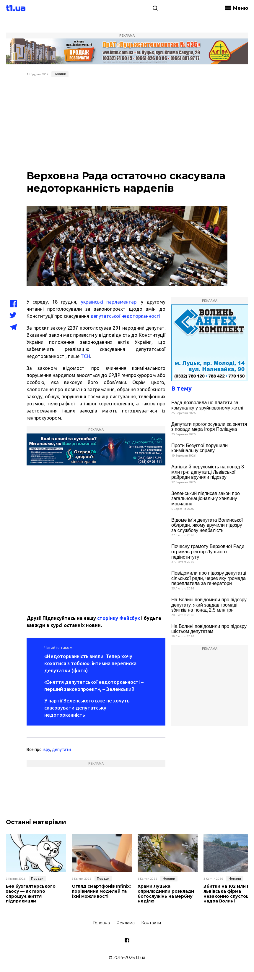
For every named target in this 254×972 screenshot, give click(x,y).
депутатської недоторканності (125, 316)
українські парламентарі (109, 301)
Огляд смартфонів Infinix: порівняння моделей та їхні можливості (101, 891)
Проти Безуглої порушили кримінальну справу (199, 448)
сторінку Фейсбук (118, 618)
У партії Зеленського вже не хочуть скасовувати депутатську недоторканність (87, 708)
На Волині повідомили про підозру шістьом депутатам (209, 629)
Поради (37, 878)
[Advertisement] (127, 123)
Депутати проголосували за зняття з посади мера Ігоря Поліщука (209, 427)
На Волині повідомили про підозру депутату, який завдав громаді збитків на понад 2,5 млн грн (209, 604)
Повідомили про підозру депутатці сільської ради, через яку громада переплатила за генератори (208, 578)
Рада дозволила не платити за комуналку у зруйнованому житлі (207, 405)
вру (46, 749)
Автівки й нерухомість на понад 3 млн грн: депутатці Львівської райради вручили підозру (207, 472)
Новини (60, 74)
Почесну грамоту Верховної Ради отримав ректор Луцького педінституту (207, 551)
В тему (181, 388)
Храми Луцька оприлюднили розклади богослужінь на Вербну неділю (166, 894)
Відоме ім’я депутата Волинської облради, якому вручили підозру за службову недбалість (207, 525)
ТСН (85, 356)
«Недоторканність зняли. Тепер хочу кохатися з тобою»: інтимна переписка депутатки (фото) (90, 663)
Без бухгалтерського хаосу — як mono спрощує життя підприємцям (31, 894)
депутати (61, 749)
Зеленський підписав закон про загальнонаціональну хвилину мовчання (205, 498)
